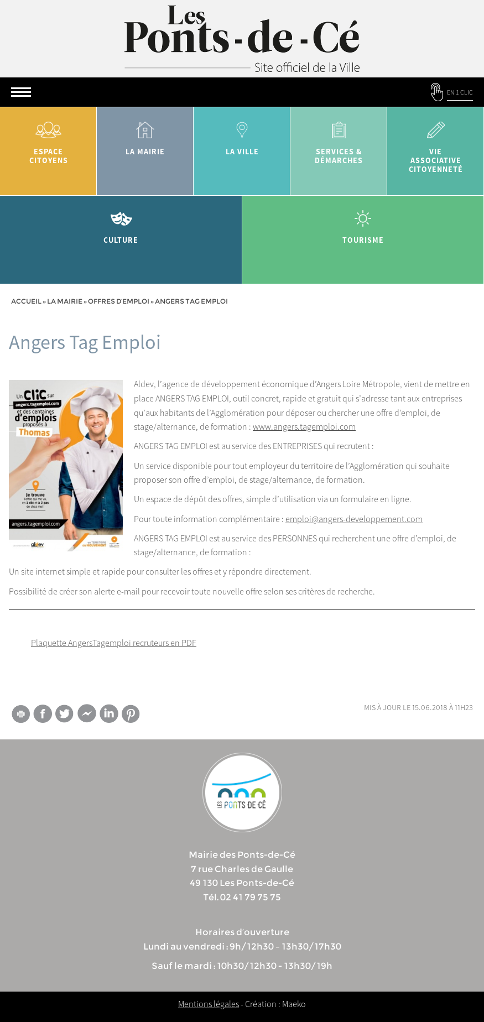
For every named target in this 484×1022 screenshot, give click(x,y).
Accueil (26, 301)
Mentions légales (208, 1003)
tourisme (363, 223)
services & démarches (339, 139)
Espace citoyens (48, 139)
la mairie (145, 135)
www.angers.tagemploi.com (304, 426)
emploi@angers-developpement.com (354, 518)
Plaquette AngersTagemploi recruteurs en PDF (113, 642)
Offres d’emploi (118, 301)
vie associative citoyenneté (435, 143)
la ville (242, 135)
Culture (121, 223)
